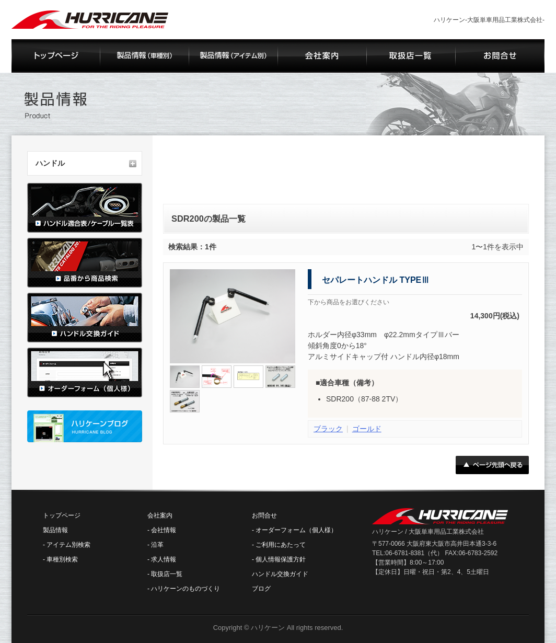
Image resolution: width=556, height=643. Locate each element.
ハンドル (50, 163)
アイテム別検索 (68, 544)
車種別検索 (62, 559)
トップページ (61, 515)
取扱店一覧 (166, 574)
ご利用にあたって (281, 544)
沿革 (157, 544)
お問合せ (264, 515)
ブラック (328, 428)
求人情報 (163, 559)
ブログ (261, 588)
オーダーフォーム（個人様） (296, 530)
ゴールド (366, 428)
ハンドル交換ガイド (280, 574)
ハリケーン (268, 627)
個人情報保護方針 (281, 559)
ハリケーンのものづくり (185, 588)
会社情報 (163, 530)
